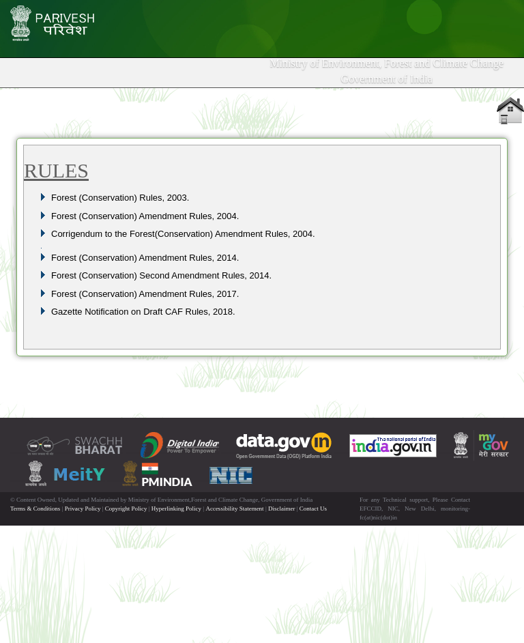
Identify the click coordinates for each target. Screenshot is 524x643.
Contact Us (313, 508)
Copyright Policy (126, 508)
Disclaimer (281, 508)
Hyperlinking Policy (176, 508)
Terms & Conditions (35, 508)
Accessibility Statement (234, 508)
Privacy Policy (83, 508)
